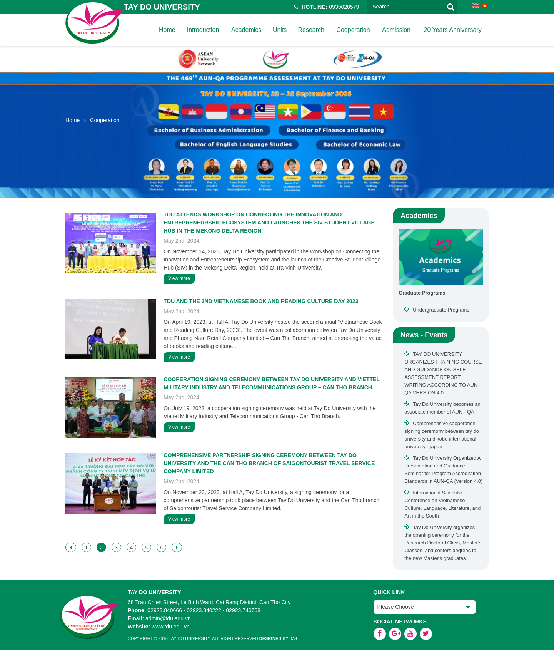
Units (279, 30)
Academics (246, 30)
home (167, 30)
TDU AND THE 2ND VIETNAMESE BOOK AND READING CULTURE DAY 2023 (261, 301)
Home (72, 120)
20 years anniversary (452, 30)
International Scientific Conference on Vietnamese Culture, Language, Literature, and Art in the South (442, 504)
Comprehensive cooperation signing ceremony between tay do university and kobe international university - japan (441, 434)
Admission (396, 30)
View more (179, 278)
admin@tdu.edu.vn (168, 618)
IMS (293, 638)
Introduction (203, 30)
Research (310, 30)
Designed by (274, 638)
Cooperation (352, 30)
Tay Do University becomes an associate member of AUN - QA (442, 408)
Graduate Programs (422, 293)
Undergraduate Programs (441, 310)
